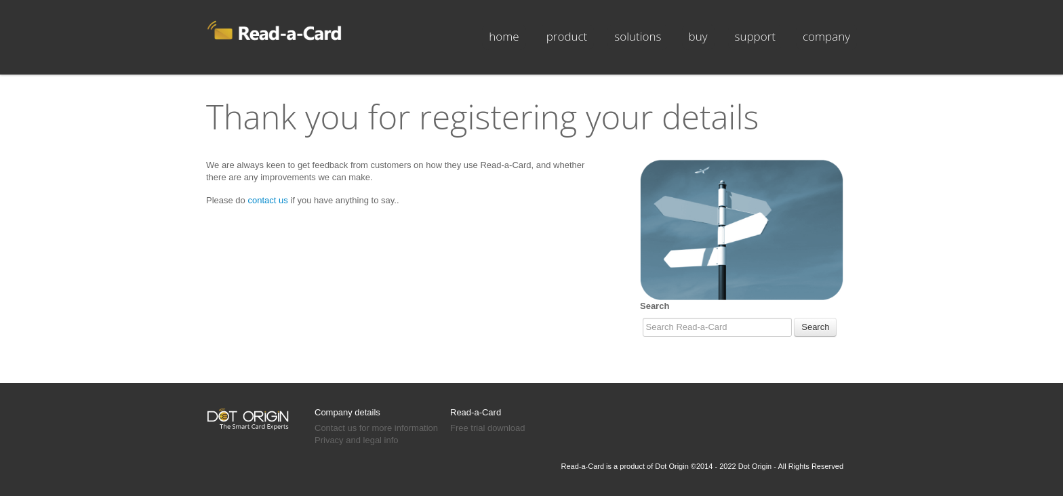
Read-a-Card (475, 412)
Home (504, 36)
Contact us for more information (376, 428)
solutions (637, 36)
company (826, 36)
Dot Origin (672, 466)
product (567, 36)
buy (698, 36)
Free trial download (487, 428)
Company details (347, 412)
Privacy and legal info (357, 440)
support (755, 36)
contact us (267, 200)
